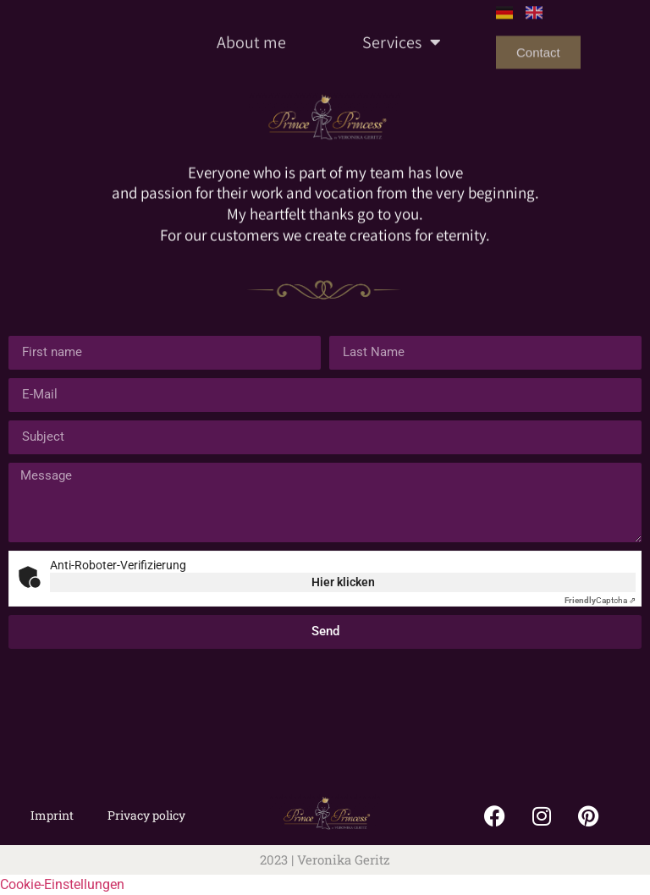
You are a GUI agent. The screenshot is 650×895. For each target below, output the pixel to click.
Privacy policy (146, 815)
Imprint (52, 815)
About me (251, 26)
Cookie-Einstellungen (62, 884)
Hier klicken (343, 582)
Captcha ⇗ (600, 600)
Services (401, 26)
